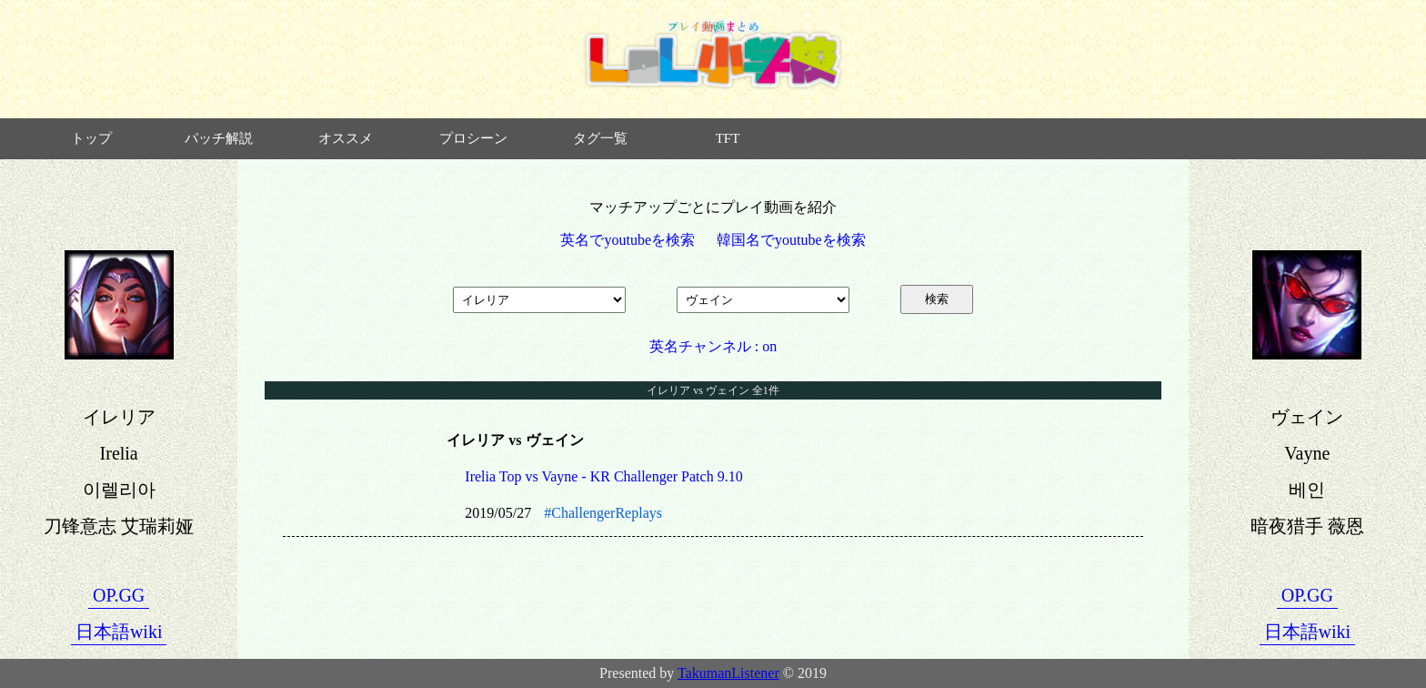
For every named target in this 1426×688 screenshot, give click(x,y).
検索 (937, 299)
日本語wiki (119, 632)
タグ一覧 (600, 138)
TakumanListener (728, 673)
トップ (91, 138)
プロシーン (473, 138)
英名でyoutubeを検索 (627, 240)
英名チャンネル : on (713, 346)
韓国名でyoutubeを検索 (791, 240)
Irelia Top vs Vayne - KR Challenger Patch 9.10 (603, 476)
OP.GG (119, 595)
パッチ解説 (219, 138)
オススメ (345, 138)
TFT (728, 138)
